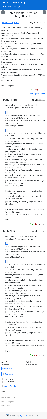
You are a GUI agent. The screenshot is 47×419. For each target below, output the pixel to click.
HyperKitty (24, 415)
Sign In (7, 6)
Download (8, 374)
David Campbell (10, 22)
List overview (7, 368)
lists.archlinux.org (16, 2)
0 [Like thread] (32, 90)
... (7, 112)
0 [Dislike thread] (36, 90)
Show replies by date (37, 94)
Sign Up (18, 6)
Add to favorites (9, 386)
